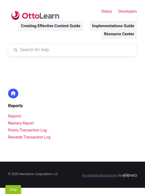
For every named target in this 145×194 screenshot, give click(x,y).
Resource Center (119, 34)
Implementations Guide (113, 25)
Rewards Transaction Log (29, 137)
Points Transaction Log (27, 130)
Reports (15, 105)
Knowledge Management (100, 175)
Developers (127, 11)
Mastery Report (21, 123)
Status (106, 11)
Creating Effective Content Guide (50, 25)
